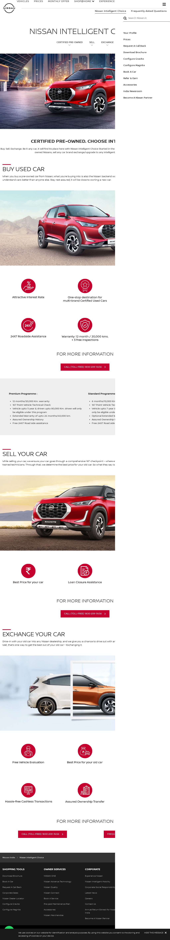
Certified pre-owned (70, 42)
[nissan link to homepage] (9, 8)
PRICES (37, 3)
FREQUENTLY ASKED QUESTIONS (125, 834)
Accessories (153, 84)
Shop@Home (81, 3)
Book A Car (153, 72)
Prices (150, 39)
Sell (92, 42)
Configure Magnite (157, 65)
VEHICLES (21, 3)
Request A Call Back (158, 46)
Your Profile (153, 33)
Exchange (107, 42)
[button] (164, 4)
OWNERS (136, 3)
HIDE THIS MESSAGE (153, 933)
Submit (148, 18)
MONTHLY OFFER (57, 3)
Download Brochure (158, 52)
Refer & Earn (154, 78)
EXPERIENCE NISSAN (110, 3)
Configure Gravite (157, 59)
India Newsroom (156, 91)
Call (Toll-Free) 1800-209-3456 (83, 367)
